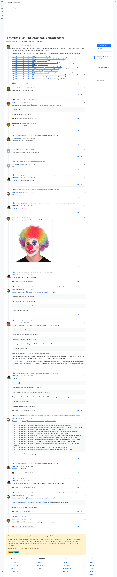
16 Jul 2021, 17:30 (28, 192)
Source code (41, 565)
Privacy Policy (15, 565)
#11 (85, 217)
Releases (39, 562)
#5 (85, 138)
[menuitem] (114, 2)
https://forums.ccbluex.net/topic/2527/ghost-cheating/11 (29, 61)
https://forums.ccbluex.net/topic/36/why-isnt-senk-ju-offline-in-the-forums (35, 71)
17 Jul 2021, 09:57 (28, 418)
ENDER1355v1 (15, 177)
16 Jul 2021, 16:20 (25, 102)
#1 (85, 46)
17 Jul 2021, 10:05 (28, 495)
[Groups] (2, 18)
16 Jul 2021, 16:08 (31, 88)
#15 (85, 376)
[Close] (83, 536)
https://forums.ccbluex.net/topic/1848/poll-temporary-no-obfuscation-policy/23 (37, 67)
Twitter (91, 571)
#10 (85, 205)
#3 (85, 102)
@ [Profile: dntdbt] (14, 180)
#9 (85, 192)
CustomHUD (67, 565)
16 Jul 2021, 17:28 (28, 177)
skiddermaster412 (16, 123)
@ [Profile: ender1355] (16, 325)
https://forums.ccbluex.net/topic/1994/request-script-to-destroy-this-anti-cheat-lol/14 (38, 59)
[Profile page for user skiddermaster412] (8, 125)
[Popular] (2, 12)
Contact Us (14, 571)
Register (10, 552)
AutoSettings (67, 568)
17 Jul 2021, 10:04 (28, 481)
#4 (85, 123)
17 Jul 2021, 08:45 (28, 289)
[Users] (2, 15)
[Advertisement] (58, 22)
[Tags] (2, 8)
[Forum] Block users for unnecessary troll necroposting (44, 105)
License (39, 568)
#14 (85, 322)
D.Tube (91, 574)
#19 (85, 495)
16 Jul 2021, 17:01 (29, 164)
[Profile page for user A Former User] (8, 151)
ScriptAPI (66, 571)
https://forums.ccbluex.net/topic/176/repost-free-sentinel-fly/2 (31, 79)
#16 (85, 418)
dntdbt (13, 46)
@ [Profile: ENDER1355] (31, 53)
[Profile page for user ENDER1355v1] (8, 179)
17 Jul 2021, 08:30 (25, 217)
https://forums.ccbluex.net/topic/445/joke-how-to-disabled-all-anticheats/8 (35, 69)
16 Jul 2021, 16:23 (29, 149)
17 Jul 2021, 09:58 (28, 466)
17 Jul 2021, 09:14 (25, 322)
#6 (85, 149)
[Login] (114, 2)
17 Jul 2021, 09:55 (28, 376)
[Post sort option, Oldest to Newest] (104, 49)
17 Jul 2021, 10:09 (25, 519)
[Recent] (2, 5)
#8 (85, 177)
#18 (85, 481)
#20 (85, 519)
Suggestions (10, 41)
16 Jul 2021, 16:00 (25, 46)
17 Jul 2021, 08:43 (28, 275)
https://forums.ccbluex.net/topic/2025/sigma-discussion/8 (30, 65)
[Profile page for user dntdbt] (8, 47)
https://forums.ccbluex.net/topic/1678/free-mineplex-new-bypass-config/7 (35, 63)
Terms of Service (16, 562)
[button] (2, 571)
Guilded (91, 565)
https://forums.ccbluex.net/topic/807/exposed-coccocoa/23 (30, 73)
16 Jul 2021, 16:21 (31, 138)
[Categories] (2, 2)
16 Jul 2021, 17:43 (28, 205)
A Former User (15, 149)
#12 (85, 275)
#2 (85, 88)
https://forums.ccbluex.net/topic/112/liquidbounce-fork (29, 77)
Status (13, 568)
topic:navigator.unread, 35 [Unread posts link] (102, 67)
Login (16, 552)
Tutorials (65, 562)
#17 (85, 466)
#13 (85, 289)
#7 (85, 164)
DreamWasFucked (16, 88)
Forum (91, 562)
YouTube (91, 568)
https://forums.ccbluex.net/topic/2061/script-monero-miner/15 (31, 57)
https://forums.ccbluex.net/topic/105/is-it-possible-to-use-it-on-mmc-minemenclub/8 (38, 75)
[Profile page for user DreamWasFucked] (8, 89)
